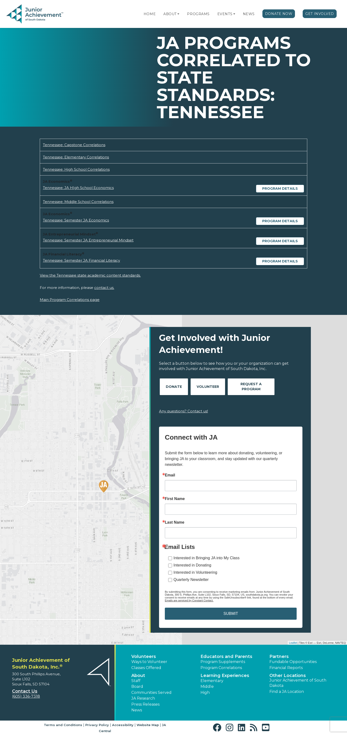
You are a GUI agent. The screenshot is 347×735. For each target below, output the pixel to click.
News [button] (136, 710)
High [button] (205, 692)
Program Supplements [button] (222, 661)
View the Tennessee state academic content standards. (90, 275)
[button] (178, 14)
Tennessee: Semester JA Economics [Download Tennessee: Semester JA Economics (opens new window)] (76, 220)
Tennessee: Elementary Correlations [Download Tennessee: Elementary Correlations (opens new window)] (76, 157)
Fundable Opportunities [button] (293, 661)
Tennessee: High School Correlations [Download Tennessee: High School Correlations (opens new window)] (76, 169)
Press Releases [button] (145, 704)
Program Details (280, 188)
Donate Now (279, 14)
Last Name (174, 522)
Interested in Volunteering (195, 572)
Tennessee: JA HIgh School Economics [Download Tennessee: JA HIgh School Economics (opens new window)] (78, 187)
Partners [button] (279, 656)
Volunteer (208, 386)
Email (170, 475)
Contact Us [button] (24, 691)
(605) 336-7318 (26, 696)
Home (150, 14)
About (170, 14)
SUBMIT (230, 613)
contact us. (104, 287)
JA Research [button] (143, 698)
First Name (175, 499)
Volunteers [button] (143, 656)
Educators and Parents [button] (226, 656)
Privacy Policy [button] (97, 725)
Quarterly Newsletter (191, 580)
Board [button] (137, 686)
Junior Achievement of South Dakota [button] (297, 683)
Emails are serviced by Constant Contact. (189, 600)
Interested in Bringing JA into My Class (207, 558)
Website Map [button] (148, 725)
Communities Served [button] (151, 692)
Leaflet (293, 642)
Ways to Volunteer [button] (149, 661)
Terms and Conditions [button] (63, 725)
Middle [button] (207, 686)
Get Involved (319, 14)
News (249, 14)
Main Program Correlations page (70, 299)
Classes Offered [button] (146, 667)
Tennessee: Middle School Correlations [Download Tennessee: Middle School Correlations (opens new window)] (78, 201)
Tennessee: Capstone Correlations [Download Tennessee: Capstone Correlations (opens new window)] (74, 145)
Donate (174, 386)
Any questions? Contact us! (183, 411)
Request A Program (251, 386)
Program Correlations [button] (221, 667)
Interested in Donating (192, 565)
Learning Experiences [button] (224, 675)
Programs (198, 14)
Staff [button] (135, 680)
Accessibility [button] (122, 725)
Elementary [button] (211, 680)
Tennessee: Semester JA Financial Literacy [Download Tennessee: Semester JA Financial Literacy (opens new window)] (81, 260)
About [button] (138, 675)
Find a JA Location (286, 691)
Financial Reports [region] (286, 667)
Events (224, 14)
